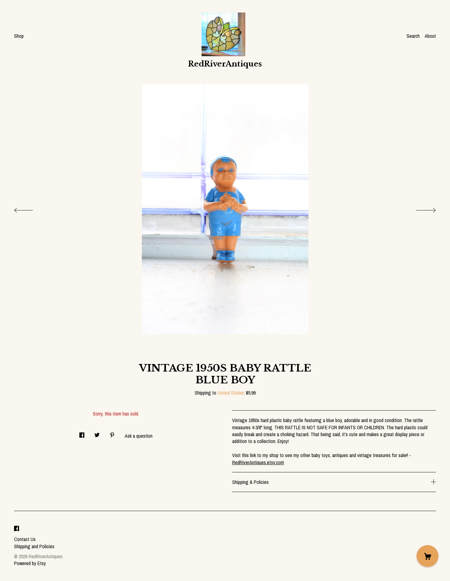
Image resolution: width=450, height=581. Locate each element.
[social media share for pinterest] (112, 433)
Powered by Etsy (30, 563)
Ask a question (138, 435)
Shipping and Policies (34, 546)
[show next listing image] (420, 208)
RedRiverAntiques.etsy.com (258, 462)
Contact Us (25, 539)
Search (413, 35)
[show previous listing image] (29, 208)
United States (231, 392)
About (430, 35)
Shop (19, 35)
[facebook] (16, 528)
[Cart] (427, 556)
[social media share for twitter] (97, 433)
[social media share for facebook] (81, 433)
